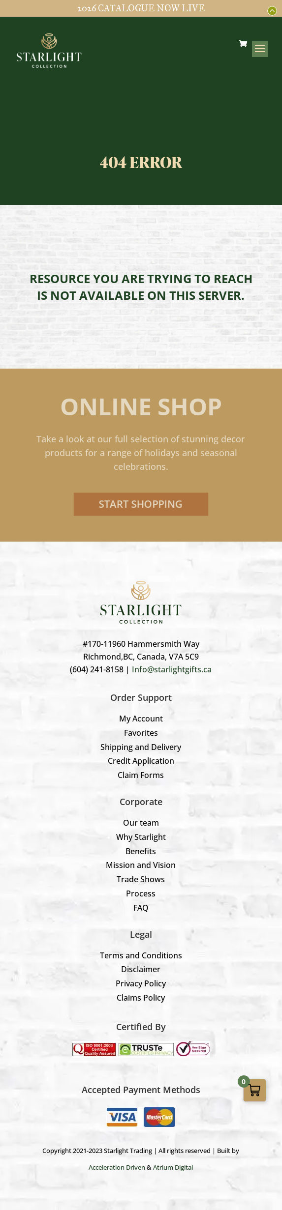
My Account (141, 718)
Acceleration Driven (117, 1167)
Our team (141, 822)
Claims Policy (141, 997)
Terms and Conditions (141, 955)
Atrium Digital (173, 1167)
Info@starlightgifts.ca (172, 669)
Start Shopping (141, 504)
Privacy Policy (141, 983)
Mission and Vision (141, 865)
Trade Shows (141, 879)
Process (141, 893)
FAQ (141, 907)
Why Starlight (141, 837)
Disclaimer (140, 969)
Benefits (140, 851)
